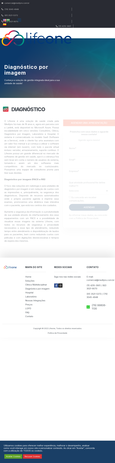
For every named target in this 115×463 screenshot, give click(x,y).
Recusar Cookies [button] (32, 456)
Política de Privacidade (57, 333)
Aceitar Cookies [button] (13, 456)
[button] (19, 20)
